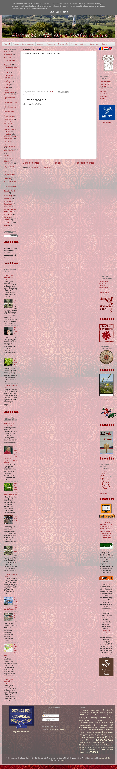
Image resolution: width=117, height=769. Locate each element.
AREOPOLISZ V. (106, 531)
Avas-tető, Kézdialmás (103, 92)
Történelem (8, 214)
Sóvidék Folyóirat (10, 181)
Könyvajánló (63, 44)
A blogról (7, 52)
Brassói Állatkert (105, 81)
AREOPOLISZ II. (106, 524)
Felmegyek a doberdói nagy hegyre (9, 277)
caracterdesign (105, 758)
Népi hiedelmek (9, 151)
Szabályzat (94, 44)
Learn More (55, 12)
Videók (31, 95)
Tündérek (7, 217)
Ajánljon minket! (105, 400)
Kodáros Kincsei (106, 533)
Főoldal (7, 44)
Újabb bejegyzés (31, 163)
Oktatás (7, 161)
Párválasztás (8, 164)
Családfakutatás (9, 60)
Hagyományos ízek (11, 102)
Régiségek (8, 171)
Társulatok (7, 201)
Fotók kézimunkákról (9, 91)
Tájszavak (7, 198)
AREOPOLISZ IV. (106, 529)
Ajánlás (83, 44)
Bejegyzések (48, 716)
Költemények (8, 119)
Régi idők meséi (9, 166)
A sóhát (40, 44)
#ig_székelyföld (104, 290)
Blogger (62, 760)
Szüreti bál (15, 615)
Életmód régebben (10, 68)
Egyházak (7, 65)
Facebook (51, 44)
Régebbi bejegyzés (84, 163)
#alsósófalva (103, 281)
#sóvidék (102, 283)
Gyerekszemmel (10, 98)
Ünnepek (7, 220)
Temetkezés (8, 204)
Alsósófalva (8, 55)
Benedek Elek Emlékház (104, 85)
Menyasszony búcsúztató (9, 424)
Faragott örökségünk (8, 81)
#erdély (102, 285)
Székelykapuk (9, 196)
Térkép (74, 44)
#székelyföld (103, 288)
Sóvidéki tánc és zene (87, 745)
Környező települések (8, 123)
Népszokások (9, 158)
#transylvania (104, 292)
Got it (65, 12)
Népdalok (7, 141)
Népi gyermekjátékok (9, 145)
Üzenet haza (8, 222)
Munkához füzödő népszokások (10, 138)
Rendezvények (9, 174)
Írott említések (9, 116)
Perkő (101, 89)
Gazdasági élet (9, 95)
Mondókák (7, 134)
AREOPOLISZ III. (106, 527)
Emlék (6, 72)
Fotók (6, 87)
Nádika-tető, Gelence (103, 97)
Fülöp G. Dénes (15, 330)
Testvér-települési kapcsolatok (10, 210)
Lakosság (7, 126)
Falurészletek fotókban (8, 76)
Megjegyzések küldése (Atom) (42, 167)
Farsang (7, 84)
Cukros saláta (15, 361)
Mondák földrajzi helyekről (10, 130)
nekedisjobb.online (57, 729)
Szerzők (105, 44)
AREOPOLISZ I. (106, 522)
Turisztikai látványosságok (23, 44)
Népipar (7, 155)
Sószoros (7, 179)
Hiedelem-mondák (10, 107)
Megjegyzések (49, 720)
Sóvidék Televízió (10, 186)
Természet (7, 207)
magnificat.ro (103, 493)
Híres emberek (9, 112)
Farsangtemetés (15, 519)
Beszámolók (8, 57)
